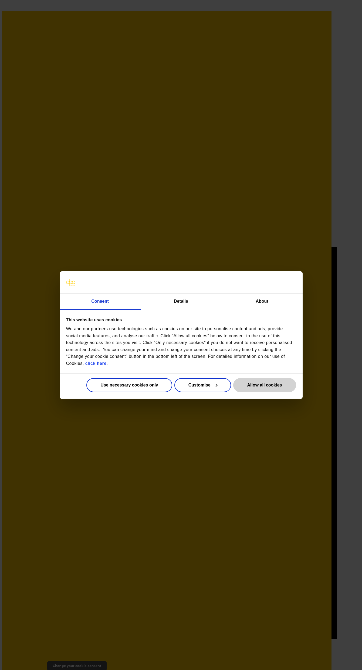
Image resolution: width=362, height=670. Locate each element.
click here (96, 363)
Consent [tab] (100, 301)
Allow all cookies (264, 385)
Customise (202, 385)
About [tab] (262, 301)
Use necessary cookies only (129, 385)
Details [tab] (181, 301)
